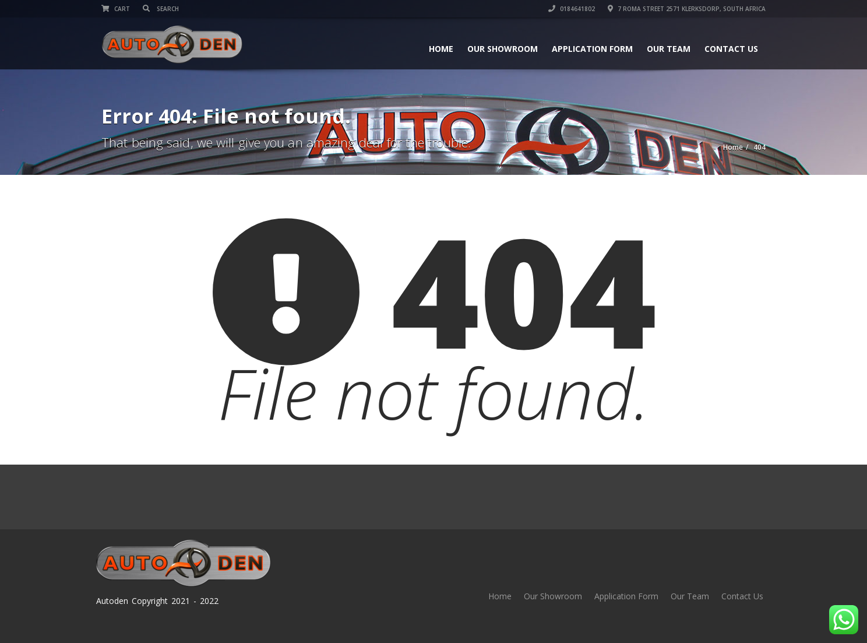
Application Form (592, 48)
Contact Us (731, 48)
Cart (115, 9)
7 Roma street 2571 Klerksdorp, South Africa (687, 9)
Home (441, 48)
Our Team (668, 48)
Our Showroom (502, 48)
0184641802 (571, 9)
